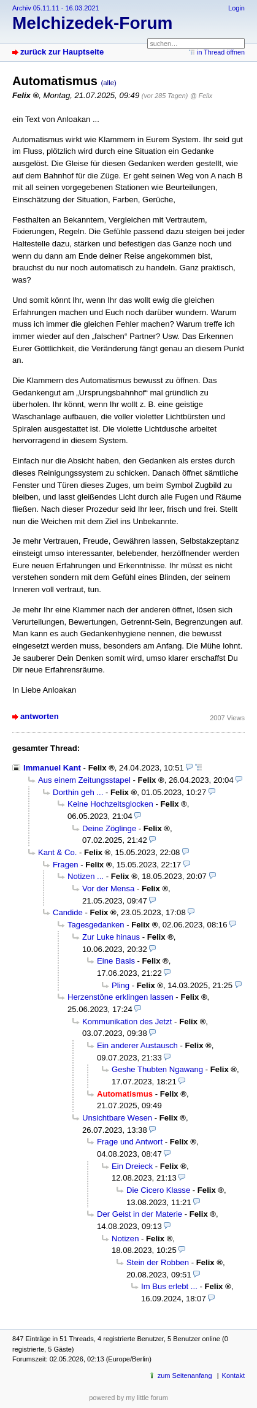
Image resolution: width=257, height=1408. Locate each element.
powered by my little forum (128, 1397)
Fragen (66, 864)
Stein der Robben (157, 1262)
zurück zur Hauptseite (62, 51)
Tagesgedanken (96, 924)
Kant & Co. (57, 852)
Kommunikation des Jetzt (127, 1021)
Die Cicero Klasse (158, 1190)
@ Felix (201, 95)
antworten (39, 716)
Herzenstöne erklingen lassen (120, 997)
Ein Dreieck (132, 1166)
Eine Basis (116, 960)
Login (236, 8)
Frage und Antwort (130, 1141)
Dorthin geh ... (78, 792)
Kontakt (233, 1375)
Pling (120, 985)
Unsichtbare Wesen (117, 1117)
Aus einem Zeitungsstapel (84, 780)
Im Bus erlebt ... (169, 1286)
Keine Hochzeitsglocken (110, 804)
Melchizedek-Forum (92, 22)
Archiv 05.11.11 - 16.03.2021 (55, 8)
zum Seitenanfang (185, 1375)
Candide (68, 912)
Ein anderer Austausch (137, 1045)
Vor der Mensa (108, 888)
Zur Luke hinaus (111, 937)
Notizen (125, 1238)
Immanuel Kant (52, 767)
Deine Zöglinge (109, 828)
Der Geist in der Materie (139, 1214)
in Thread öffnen (221, 52)
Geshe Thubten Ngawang (157, 1069)
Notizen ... (85, 876)
